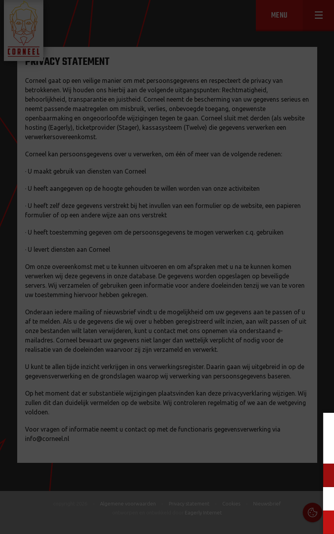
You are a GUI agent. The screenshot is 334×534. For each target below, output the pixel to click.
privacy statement (294, 449)
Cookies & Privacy (239, 428)
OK (322, 522)
